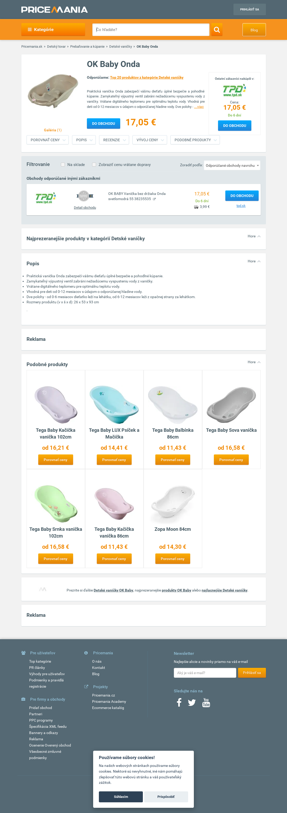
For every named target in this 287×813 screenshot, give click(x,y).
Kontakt (98, 668)
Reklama (36, 739)
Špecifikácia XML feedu (48, 726)
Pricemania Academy (109, 701)
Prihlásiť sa (249, 9)
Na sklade (76, 164)
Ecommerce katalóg (108, 708)
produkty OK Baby (176, 590)
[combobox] (232, 165)
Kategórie (41, 29)
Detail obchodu (85, 208)
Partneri (35, 714)
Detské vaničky (120, 46)
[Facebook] (179, 704)
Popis (81, 140)
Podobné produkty (193, 140)
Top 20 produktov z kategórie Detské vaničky (146, 77)
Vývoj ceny (147, 140)
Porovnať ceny (45, 140)
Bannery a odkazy (43, 733)
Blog (254, 30)
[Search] (216, 29)
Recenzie (111, 140)
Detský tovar (56, 46)
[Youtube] (206, 704)
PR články (37, 668)
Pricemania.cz (103, 695)
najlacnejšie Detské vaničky (224, 590)
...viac (199, 106)
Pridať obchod (40, 708)
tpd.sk (241, 206)
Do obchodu (234, 126)
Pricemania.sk (31, 46)
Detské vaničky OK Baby (113, 590)
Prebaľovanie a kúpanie (87, 46)
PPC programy (41, 720)
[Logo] (235, 90)
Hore (252, 236)
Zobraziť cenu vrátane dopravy (125, 164)
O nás (96, 661)
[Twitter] (192, 704)
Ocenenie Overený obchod (50, 745)
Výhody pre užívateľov (47, 674)
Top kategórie (40, 661)
